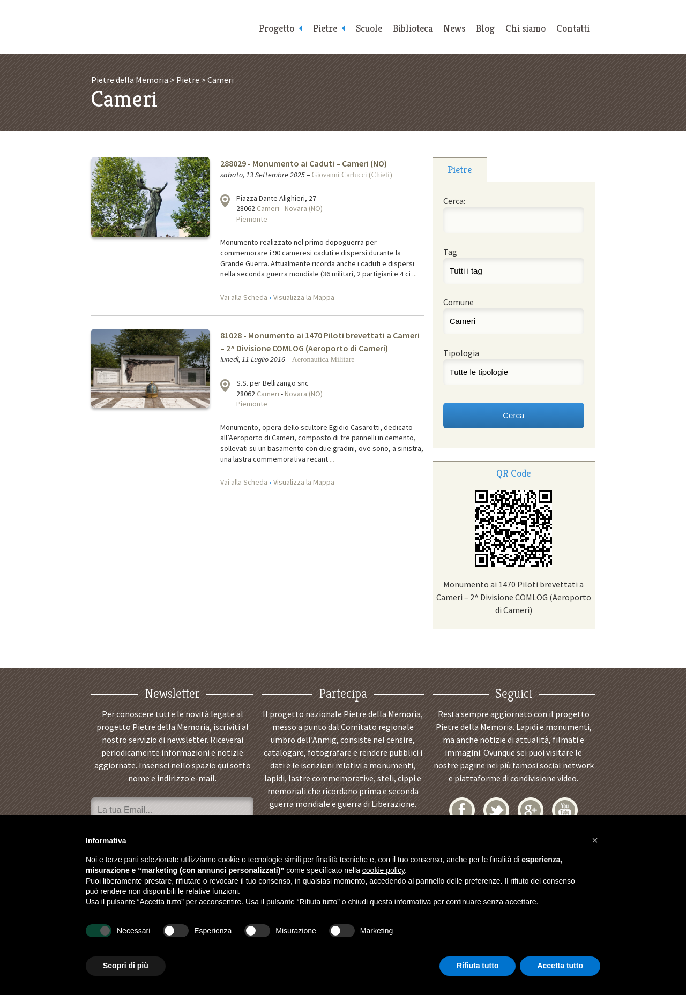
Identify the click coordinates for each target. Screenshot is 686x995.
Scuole (369, 28)
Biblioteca (413, 28)
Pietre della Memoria (171, 27)
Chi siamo (525, 28)
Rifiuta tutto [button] (478, 965)
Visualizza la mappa (225, 200)
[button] (594, 840)
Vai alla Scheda (243, 297)
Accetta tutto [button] (560, 965)
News (454, 28)
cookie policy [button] (383, 870)
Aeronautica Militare (323, 360)
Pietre (325, 28)
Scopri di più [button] (125, 965)
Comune (458, 302)
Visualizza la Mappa (303, 297)
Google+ (530, 810)
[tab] (460, 169)
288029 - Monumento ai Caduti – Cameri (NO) (303, 163)
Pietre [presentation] (460, 169)
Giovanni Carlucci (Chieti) (352, 175)
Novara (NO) (304, 208)
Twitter (496, 810)
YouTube (565, 810)
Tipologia (461, 353)
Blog (485, 28)
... (414, 273)
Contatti (573, 28)
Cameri (268, 208)
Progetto (276, 28)
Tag (450, 251)
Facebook (462, 810)
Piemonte (251, 219)
